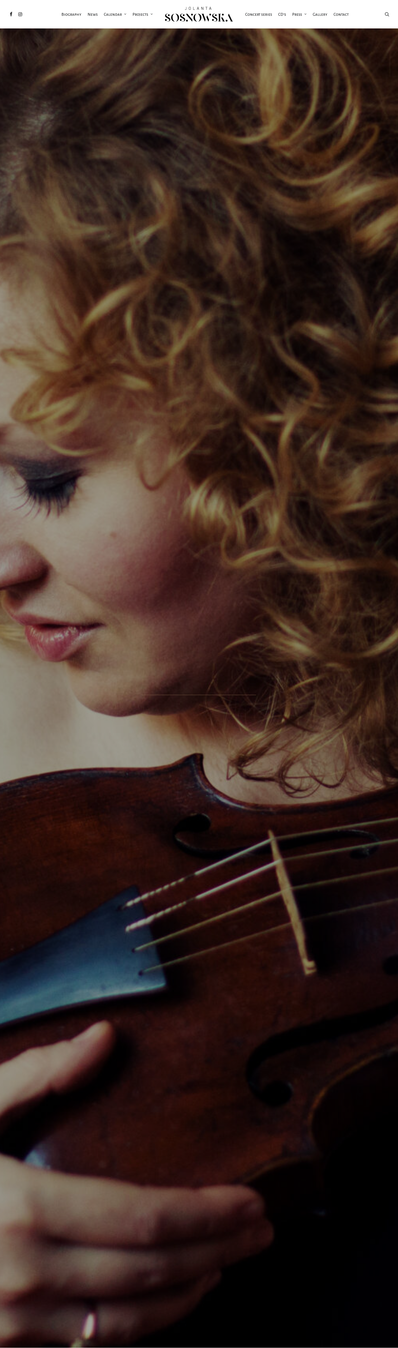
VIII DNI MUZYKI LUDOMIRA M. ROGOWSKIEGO (99, 363)
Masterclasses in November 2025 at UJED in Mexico (84, 1181)
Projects (142, 14)
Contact (341, 14)
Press (299, 14)
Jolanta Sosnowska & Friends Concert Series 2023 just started (199, 1183)
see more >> (199, 507)
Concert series (258, 14)
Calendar (115, 14)
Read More (84, 1224)
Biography (71, 14)
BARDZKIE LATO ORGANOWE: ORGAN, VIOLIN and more (99, 451)
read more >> (221, 958)
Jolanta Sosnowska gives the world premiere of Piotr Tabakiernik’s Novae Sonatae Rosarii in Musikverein (314, 1185)
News (93, 14)
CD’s (282, 14)
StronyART (145, 1339)
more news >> (199, 1282)
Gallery (320, 14)
